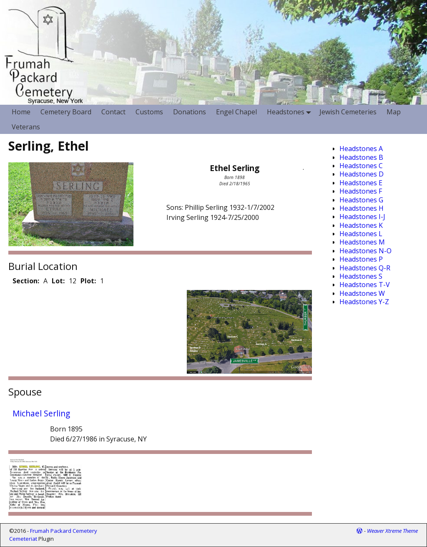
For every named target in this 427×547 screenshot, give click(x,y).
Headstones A (361, 148)
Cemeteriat (23, 538)
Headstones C (361, 165)
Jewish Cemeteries (348, 111)
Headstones (290, 112)
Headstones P (361, 259)
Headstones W (362, 293)
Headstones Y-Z (364, 301)
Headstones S (360, 276)
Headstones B (361, 157)
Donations (189, 111)
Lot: (58, 280)
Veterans (26, 126)
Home (21, 111)
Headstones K (361, 225)
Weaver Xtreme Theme (392, 530)
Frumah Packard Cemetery (63, 530)
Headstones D (361, 174)
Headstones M (362, 242)
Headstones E (360, 182)
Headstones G (361, 199)
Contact (113, 111)
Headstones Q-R (364, 267)
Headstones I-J (362, 216)
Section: (26, 280)
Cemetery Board (65, 111)
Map (394, 111)
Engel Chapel (236, 111)
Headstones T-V (364, 284)
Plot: (88, 280)
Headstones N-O (365, 250)
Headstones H (361, 208)
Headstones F (360, 191)
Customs (149, 111)
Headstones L (360, 233)
